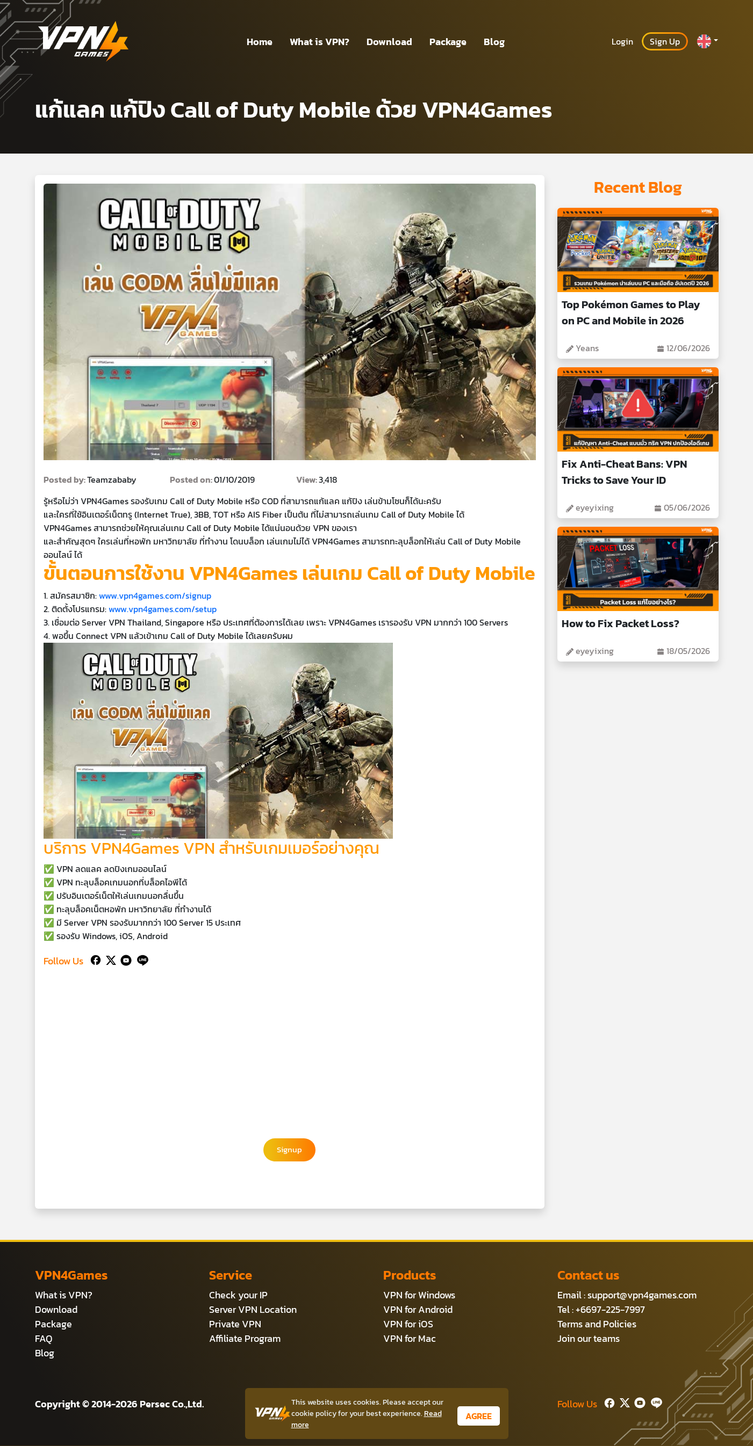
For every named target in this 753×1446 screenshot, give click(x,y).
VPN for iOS (408, 1324)
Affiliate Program (245, 1339)
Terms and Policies (596, 1324)
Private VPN (235, 1324)
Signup (289, 1150)
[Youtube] (124, 958)
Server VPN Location (253, 1310)
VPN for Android (418, 1310)
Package (448, 41)
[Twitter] (109, 958)
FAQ (44, 1339)
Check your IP (238, 1295)
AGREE (478, 1415)
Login (622, 41)
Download (389, 41)
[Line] (140, 958)
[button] (707, 41)
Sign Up (665, 41)
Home (259, 41)
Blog (494, 41)
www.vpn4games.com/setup (163, 608)
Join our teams (588, 1339)
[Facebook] (95, 958)
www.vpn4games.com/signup (155, 595)
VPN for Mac (409, 1339)
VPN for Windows (419, 1295)
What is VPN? (319, 41)
